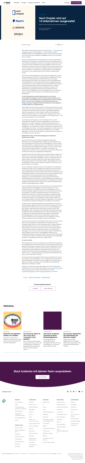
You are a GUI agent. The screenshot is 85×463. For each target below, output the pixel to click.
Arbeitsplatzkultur (45, 277)
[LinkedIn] (67, 392)
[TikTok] (82, 392)
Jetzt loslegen (76, 2)
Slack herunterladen (7, 453)
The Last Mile (56, 50)
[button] (7, 391)
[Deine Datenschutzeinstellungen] (46, 453)
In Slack (25, 277)
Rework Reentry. (39, 175)
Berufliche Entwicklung (34, 277)
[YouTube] (79, 392)
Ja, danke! (35, 288)
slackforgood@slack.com (46, 271)
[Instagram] (70, 392)
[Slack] (6, 2)
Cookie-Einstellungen (33, 453)
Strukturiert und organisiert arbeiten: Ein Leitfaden (11, 334)
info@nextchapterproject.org (29, 271)
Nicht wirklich (48, 288)
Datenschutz (17, 453)
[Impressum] (58, 453)
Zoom (56, 101)
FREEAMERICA (38, 52)
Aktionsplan (57, 260)
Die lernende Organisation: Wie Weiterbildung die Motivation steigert (72, 335)
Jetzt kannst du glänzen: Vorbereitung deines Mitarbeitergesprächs (51, 335)
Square (31, 103)
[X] (76, 392)
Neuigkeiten (42, 14)
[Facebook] (73, 392)
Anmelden (67, 2)
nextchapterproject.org (57, 268)
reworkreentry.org (29, 269)
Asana (27, 101)
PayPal (23, 101)
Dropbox (24, 103)
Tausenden (34, 61)
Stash (33, 101)
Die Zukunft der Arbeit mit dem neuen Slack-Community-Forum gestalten (31, 336)
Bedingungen (24, 453)
